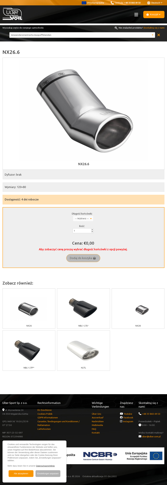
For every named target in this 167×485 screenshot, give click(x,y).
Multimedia (97, 425)
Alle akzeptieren (21, 473)
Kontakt (96, 432)
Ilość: (82, 226)
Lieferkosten (44, 429)
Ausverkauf (97, 417)
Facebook (128, 417)
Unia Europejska (93, 3)
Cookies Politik (45, 413)
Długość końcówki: (82, 213)
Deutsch (154, 2)
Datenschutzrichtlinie (45, 466)
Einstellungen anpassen (48, 473)
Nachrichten (98, 421)
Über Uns (96, 413)
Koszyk (153, 14)
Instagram (128, 421)
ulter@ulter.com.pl (151, 436)
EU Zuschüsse (45, 410)
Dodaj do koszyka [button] (83, 258)
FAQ (94, 429)
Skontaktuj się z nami (153, 27)
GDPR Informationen (48, 417)
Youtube (128, 413)
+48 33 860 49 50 (132, 3)
